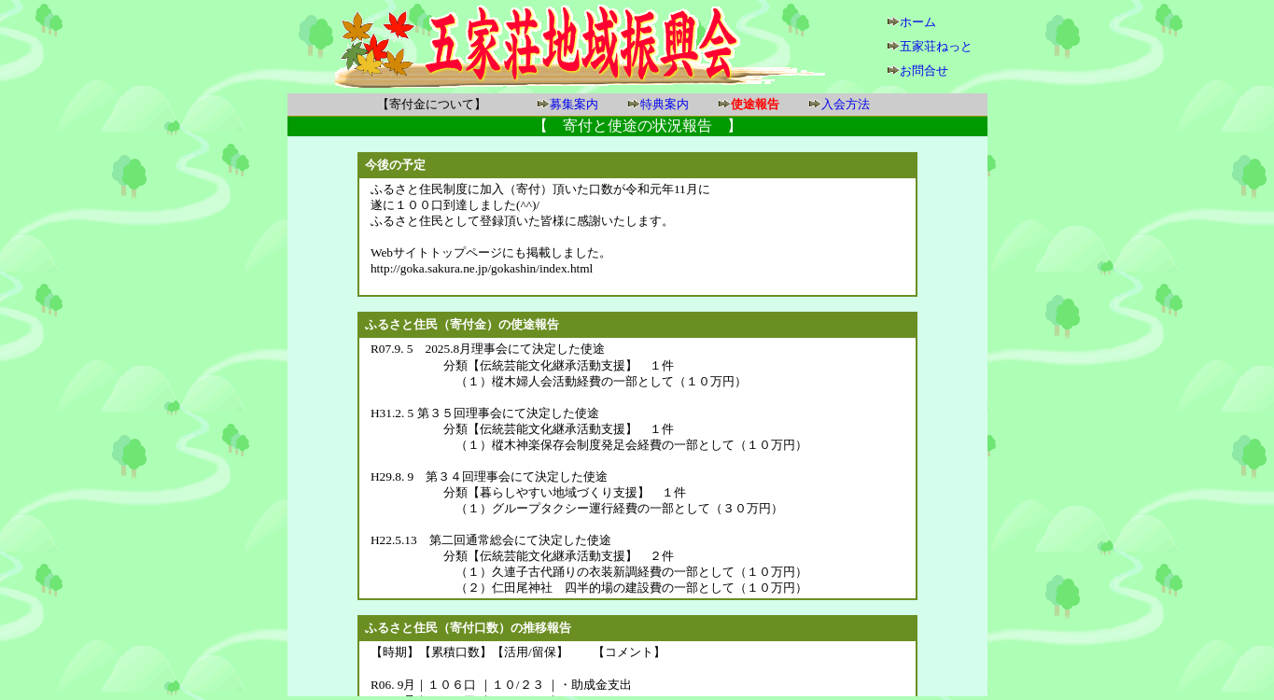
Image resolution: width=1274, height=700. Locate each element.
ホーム (918, 22)
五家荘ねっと (936, 46)
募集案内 (574, 104)
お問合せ (924, 70)
